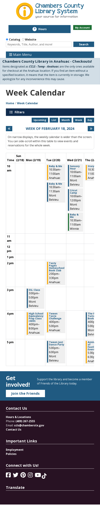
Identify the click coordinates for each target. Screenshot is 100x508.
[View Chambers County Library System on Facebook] (8, 476)
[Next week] (91, 128)
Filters (20, 112)
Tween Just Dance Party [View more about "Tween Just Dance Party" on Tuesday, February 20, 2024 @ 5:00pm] (56, 343)
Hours (45, 29)
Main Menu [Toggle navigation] (20, 54)
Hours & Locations (18, 417)
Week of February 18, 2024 (50, 129)
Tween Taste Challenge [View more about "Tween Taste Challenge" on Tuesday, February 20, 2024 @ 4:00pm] (55, 316)
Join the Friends (25, 393)
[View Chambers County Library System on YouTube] (38, 476)
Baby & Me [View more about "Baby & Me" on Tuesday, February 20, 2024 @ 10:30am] (55, 166)
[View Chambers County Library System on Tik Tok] (44, 476)
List (54, 120)
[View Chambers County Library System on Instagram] (30, 476)
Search (83, 44)
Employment (15, 450)
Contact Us (13, 429)
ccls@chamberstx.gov (29, 425)
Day (90, 120)
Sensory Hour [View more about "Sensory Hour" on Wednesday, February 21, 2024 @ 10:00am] (75, 167)
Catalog (14, 39)
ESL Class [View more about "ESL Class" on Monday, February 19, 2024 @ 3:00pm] (34, 290)
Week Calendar (27, 103)
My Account (82, 27)
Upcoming (40, 120)
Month (66, 120)
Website (30, 39)
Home (10, 103)
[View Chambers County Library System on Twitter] (16, 476)
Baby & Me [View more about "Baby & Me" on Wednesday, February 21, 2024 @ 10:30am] (74, 215)
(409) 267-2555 (25, 421)
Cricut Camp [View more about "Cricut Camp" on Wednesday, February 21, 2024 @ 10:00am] (73, 191)
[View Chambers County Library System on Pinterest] (23, 476)
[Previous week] (9, 128)
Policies (11, 454)
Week (78, 120)
